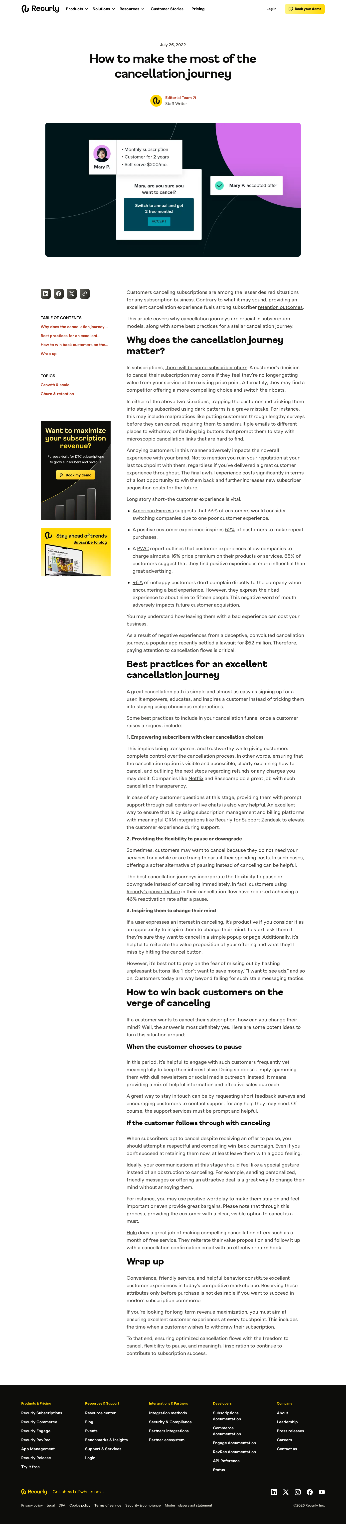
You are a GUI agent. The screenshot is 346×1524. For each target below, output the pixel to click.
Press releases (290, 1431)
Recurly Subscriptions (41, 1413)
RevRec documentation (234, 1452)
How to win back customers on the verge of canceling (73, 345)
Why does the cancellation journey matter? (73, 327)
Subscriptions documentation (227, 1416)
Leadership (287, 1422)
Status (219, 1470)
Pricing (198, 9)
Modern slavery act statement (188, 1505)
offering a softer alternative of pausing (171, 865)
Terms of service (107, 1505)
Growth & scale (55, 385)
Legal (51, 1505)
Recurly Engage (35, 1431)
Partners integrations (169, 1431)
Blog (89, 1422)
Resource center (100, 1413)
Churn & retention (57, 394)
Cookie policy (79, 1505)
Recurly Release (36, 1458)
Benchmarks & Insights (106, 1440)
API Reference (226, 1461)
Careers (284, 1440)
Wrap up (49, 354)
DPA (62, 1505)
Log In (271, 9)
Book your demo (304, 8)
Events (91, 1431)
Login (90, 1458)
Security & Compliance (170, 1422)
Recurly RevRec (35, 1440)
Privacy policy (32, 1505)
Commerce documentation (227, 1431)
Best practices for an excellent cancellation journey (69, 336)
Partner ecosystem (166, 1440)
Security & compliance (143, 1505)
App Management (38, 1449)
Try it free (30, 1467)
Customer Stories (167, 9)
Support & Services (103, 1449)
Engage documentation (234, 1443)
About (282, 1413)
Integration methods (168, 1413)
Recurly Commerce (39, 1422)
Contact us (287, 1449)
